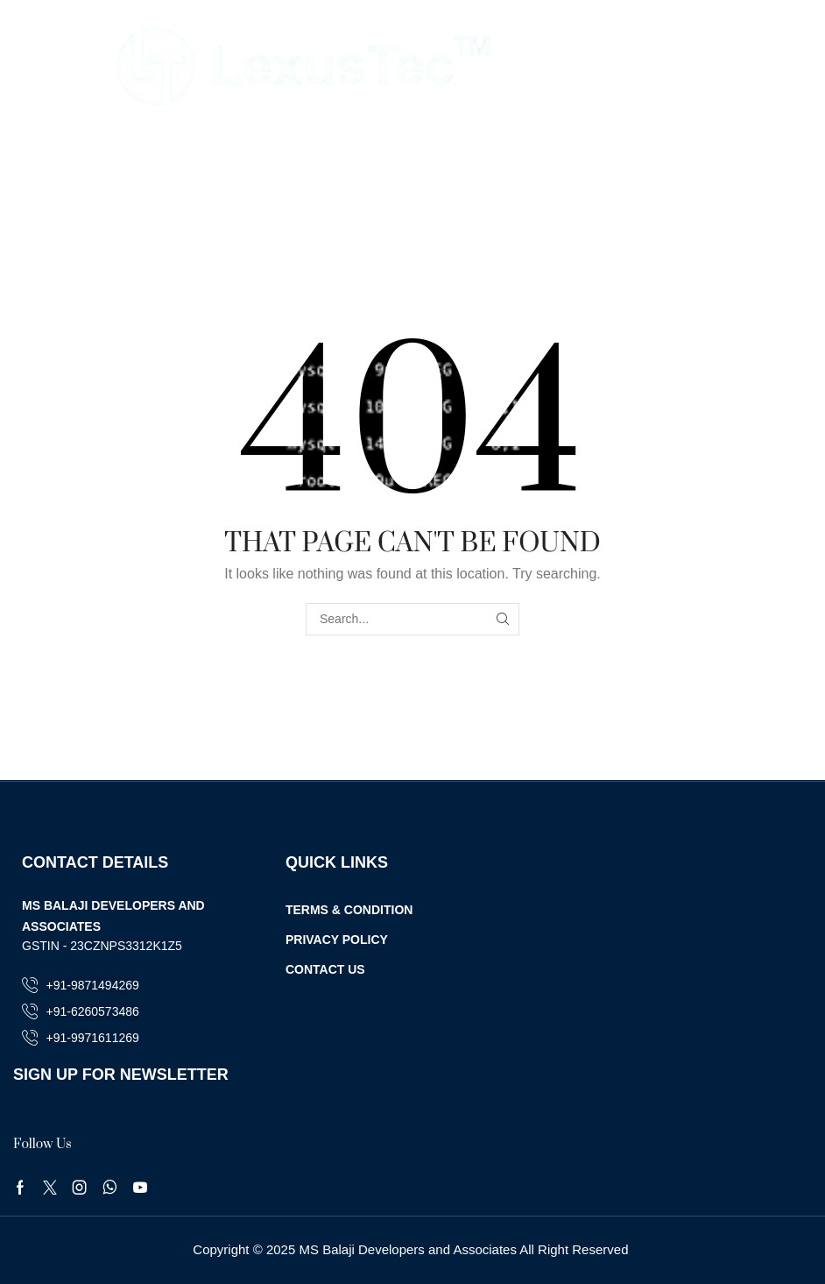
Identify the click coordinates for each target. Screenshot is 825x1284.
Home (379, 144)
